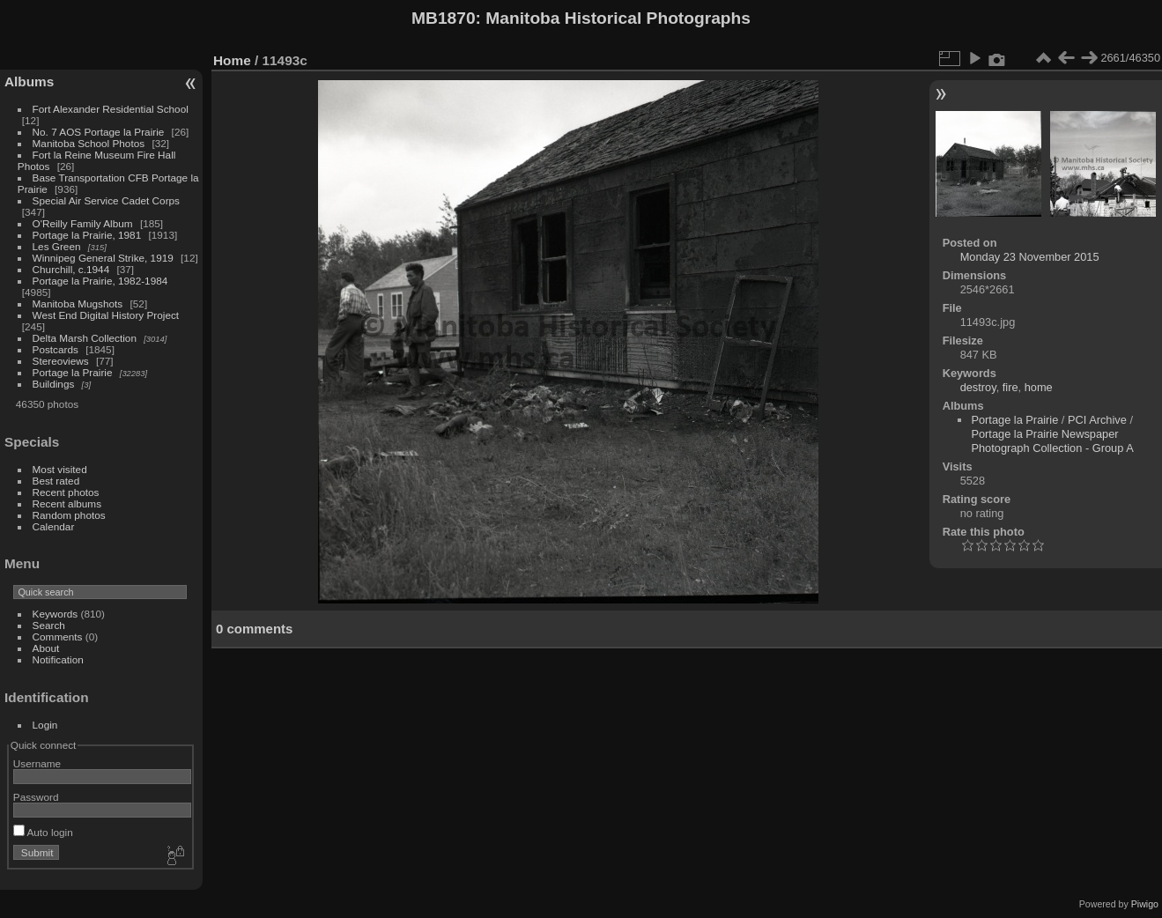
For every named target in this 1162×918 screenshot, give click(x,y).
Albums (29, 81)
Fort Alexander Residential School (111, 109)
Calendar (54, 526)
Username (37, 763)
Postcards (55, 349)
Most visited (60, 469)
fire (1010, 387)
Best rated (56, 480)
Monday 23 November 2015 (1029, 256)
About (46, 648)
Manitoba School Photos (89, 143)
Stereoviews (61, 360)
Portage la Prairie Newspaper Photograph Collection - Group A (1052, 441)
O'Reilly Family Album (83, 223)
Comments (58, 636)
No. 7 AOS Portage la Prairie (99, 131)
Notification (58, 659)
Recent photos (66, 492)
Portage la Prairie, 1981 (87, 235)
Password (36, 797)
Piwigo (1144, 904)
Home (232, 60)
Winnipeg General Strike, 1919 (103, 257)
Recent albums (67, 503)
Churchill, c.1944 (71, 269)
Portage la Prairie (73, 372)
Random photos (69, 515)
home (1039, 387)
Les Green (57, 246)
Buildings (54, 383)
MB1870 (443, 18)
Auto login (43, 832)
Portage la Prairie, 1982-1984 (100, 280)
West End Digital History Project (106, 315)
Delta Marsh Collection (85, 338)
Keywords (55, 613)
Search (49, 625)
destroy (978, 387)
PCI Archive (1097, 419)
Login (45, 724)
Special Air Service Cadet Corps (106, 200)
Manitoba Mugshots (78, 303)
